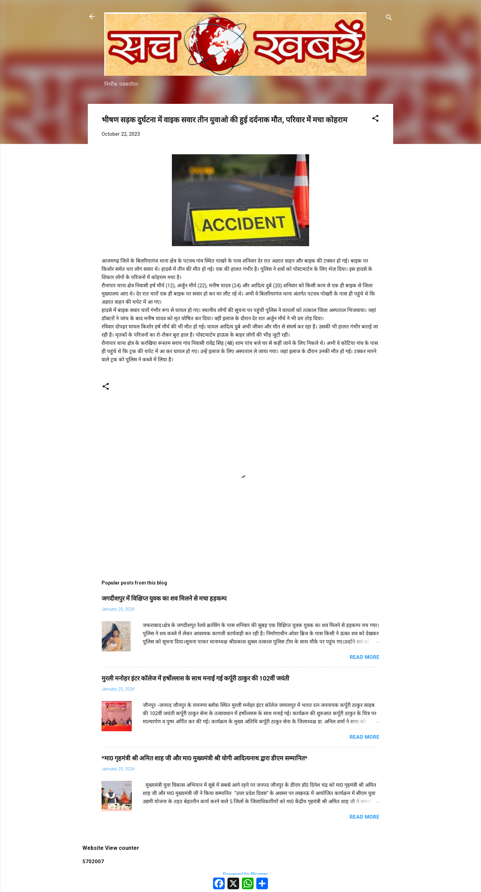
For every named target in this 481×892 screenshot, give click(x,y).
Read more (364, 657)
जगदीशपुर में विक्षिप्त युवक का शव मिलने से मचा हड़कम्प (164, 598)
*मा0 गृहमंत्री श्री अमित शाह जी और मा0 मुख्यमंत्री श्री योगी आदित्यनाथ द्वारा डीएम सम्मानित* (204, 758)
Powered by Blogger (240, 874)
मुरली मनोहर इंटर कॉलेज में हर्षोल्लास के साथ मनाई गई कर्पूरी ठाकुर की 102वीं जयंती (195, 678)
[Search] (389, 18)
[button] (375, 119)
